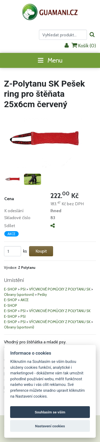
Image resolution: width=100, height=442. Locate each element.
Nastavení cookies (50, 426)
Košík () (83, 45)
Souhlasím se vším (50, 412)
